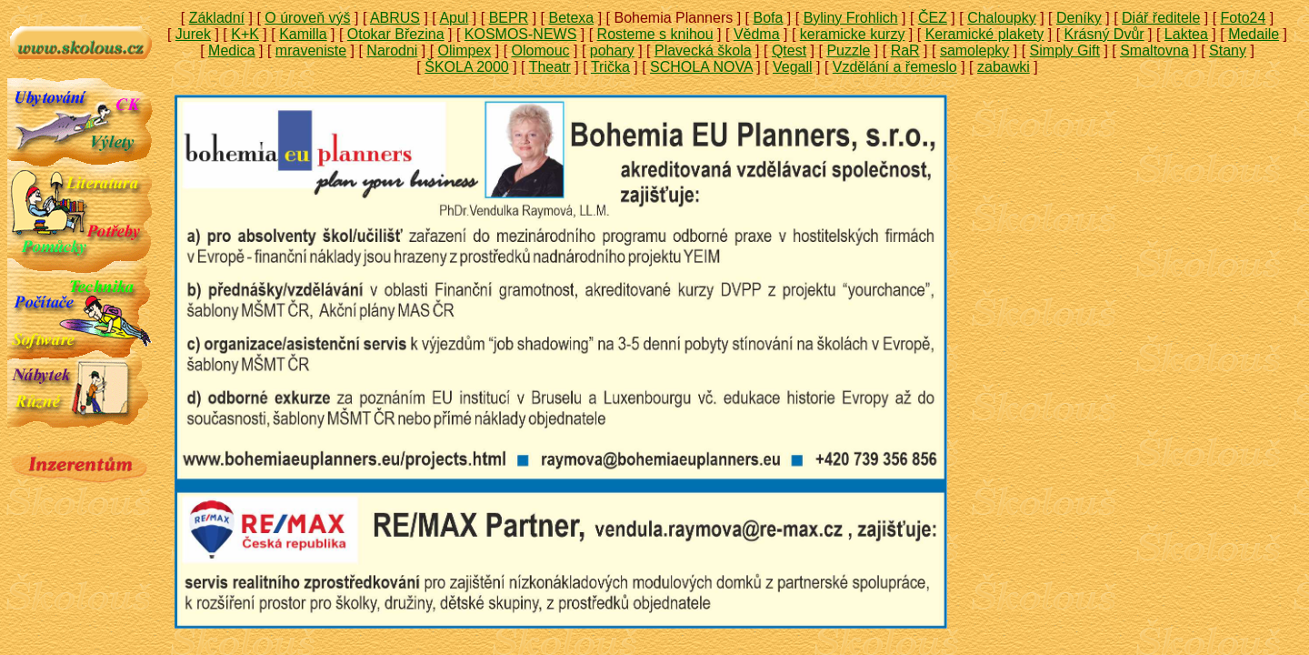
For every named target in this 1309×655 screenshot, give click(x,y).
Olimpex (465, 50)
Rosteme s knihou (655, 34)
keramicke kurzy (852, 34)
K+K (245, 34)
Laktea (1186, 34)
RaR (905, 50)
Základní (217, 17)
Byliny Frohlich (851, 17)
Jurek (193, 34)
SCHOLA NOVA (701, 67)
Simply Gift (1065, 50)
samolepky (974, 50)
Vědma (757, 34)
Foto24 (1243, 17)
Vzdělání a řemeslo (895, 67)
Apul (453, 17)
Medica (231, 50)
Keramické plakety (984, 34)
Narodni (391, 50)
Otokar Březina (396, 34)
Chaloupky (1001, 17)
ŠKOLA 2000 (467, 67)
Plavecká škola (703, 50)
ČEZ (932, 17)
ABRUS (395, 17)
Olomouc (541, 50)
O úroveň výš (307, 17)
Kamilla (302, 34)
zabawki (1003, 67)
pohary (612, 50)
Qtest (789, 50)
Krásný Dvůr (1104, 34)
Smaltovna (1154, 50)
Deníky (1079, 17)
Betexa (571, 17)
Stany (1227, 50)
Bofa (768, 17)
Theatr (550, 67)
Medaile (1253, 34)
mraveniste (310, 50)
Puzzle (848, 50)
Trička (610, 67)
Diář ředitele (1161, 17)
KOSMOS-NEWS (521, 34)
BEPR (509, 17)
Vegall (793, 67)
